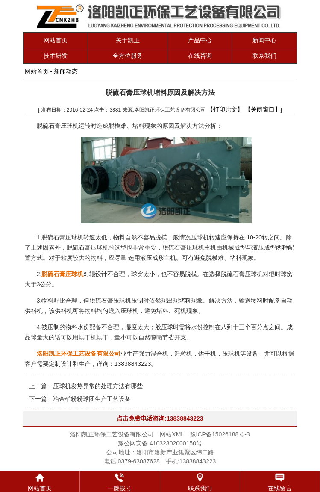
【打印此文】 (225, 109)
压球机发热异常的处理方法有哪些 (98, 386)
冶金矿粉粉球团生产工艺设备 (92, 398)
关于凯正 (128, 40)
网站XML (172, 434)
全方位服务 (128, 55)
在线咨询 (200, 55)
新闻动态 (66, 71)
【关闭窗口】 (263, 109)
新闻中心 (264, 40)
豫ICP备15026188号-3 (220, 434)
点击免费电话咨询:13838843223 (160, 418)
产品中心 (200, 40)
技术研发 (56, 55)
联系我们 (264, 55)
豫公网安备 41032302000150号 (160, 443)
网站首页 (56, 40)
